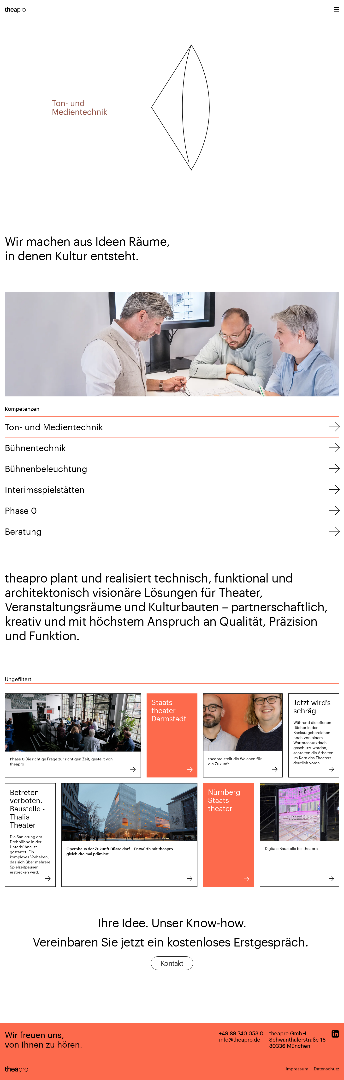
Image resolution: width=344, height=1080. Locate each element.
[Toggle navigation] (336, 10)
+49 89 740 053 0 (241, 1033)
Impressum (297, 1068)
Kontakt (172, 963)
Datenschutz (326, 1068)
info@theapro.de (239, 1039)
